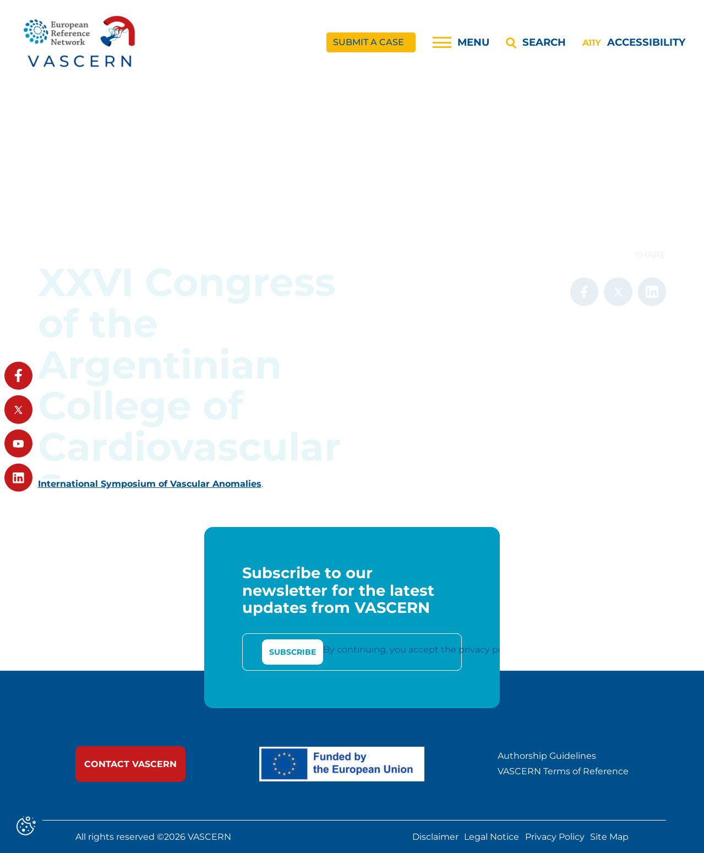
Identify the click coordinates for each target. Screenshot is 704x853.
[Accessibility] (633, 42)
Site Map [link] (609, 837)
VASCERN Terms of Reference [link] (563, 771)
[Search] (535, 42)
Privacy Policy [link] (555, 837)
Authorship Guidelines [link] (547, 756)
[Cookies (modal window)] (26, 826)
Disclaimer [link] (435, 837)
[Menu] (461, 42)
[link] (80, 42)
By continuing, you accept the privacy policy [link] (420, 649)
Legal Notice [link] (491, 837)
